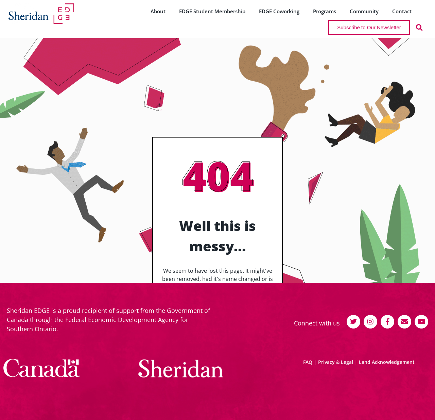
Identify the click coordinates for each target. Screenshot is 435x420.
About (158, 11)
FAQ (307, 362)
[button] (419, 27)
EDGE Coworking (279, 11)
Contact (402, 11)
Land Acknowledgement (387, 362)
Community (364, 11)
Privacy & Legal (335, 362)
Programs (324, 11)
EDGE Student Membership (212, 11)
